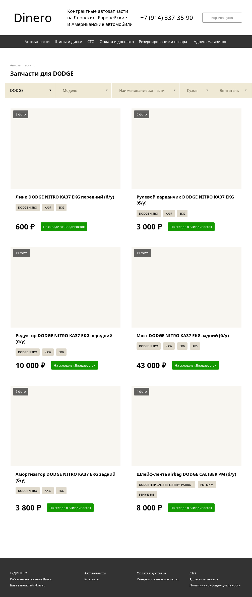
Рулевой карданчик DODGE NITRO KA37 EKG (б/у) (185, 200)
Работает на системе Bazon (31, 579)
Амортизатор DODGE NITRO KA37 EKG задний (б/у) (65, 477)
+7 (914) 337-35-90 (166, 17)
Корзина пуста (222, 18)
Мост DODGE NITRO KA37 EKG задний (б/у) (183, 335)
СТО (193, 573)
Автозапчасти (20, 65)
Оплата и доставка (151, 573)
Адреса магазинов (204, 579)
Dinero (33, 17)
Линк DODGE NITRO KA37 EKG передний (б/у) (65, 197)
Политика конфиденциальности (215, 585)
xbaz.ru (39, 585)
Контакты (91, 579)
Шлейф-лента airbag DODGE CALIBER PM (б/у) (186, 474)
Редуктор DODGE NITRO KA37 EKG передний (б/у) (64, 338)
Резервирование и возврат (158, 579)
